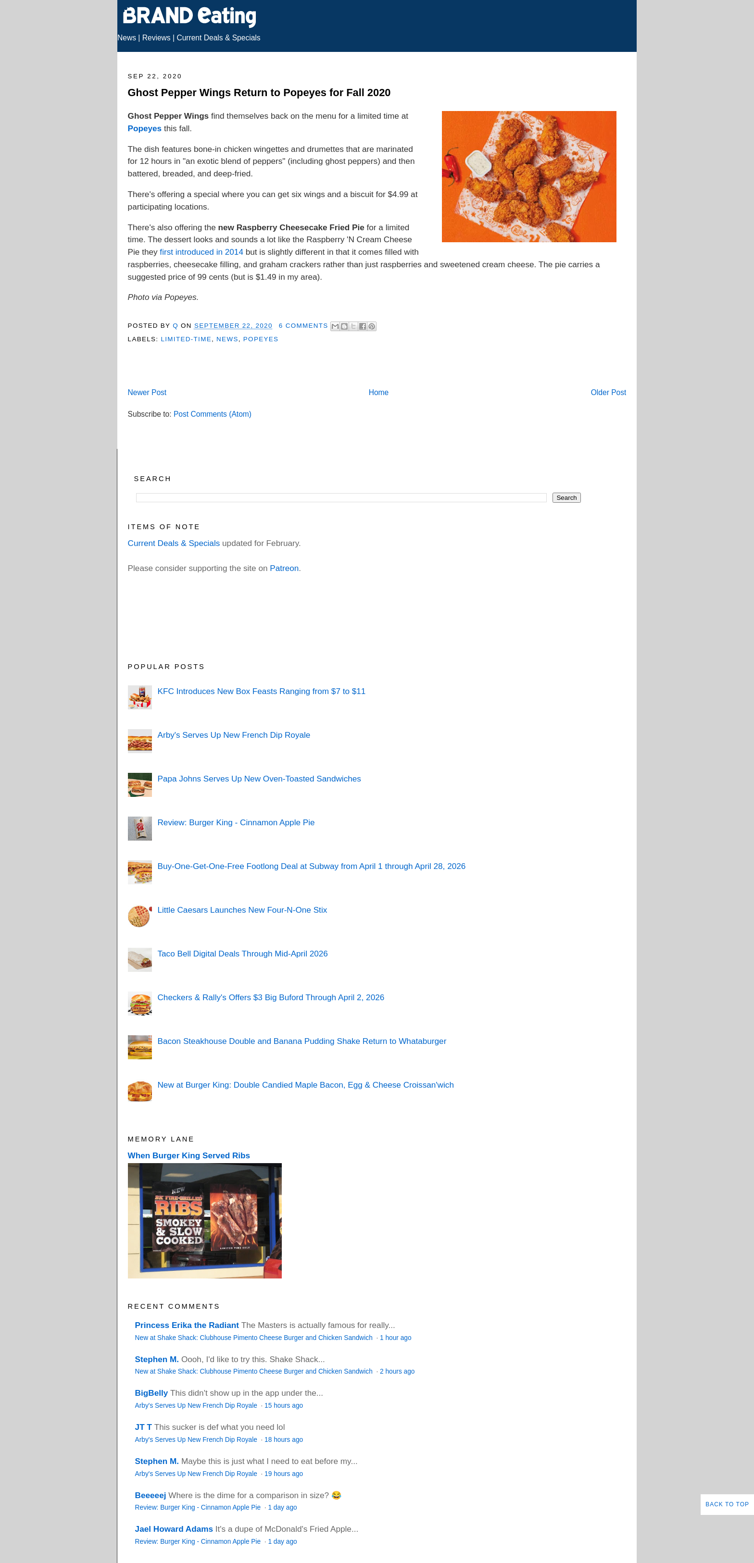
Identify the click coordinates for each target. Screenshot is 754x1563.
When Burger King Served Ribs (189, 1155)
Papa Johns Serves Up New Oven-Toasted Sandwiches (259, 778)
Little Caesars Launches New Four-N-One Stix (242, 910)
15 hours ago (283, 1405)
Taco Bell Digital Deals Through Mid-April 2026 (242, 953)
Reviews (156, 38)
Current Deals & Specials (218, 38)
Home (379, 392)
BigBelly (151, 1393)
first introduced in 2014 (201, 252)
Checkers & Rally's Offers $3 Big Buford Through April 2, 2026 (270, 997)
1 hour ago (396, 1337)
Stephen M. (157, 1359)
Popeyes (145, 128)
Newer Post (147, 392)
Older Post (609, 392)
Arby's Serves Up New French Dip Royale (233, 735)
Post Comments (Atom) (212, 414)
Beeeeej (150, 1495)
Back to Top (727, 1504)
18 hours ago (283, 1439)
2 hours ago (397, 1371)
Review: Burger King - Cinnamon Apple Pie (235, 822)
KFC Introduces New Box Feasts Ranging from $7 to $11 (261, 691)
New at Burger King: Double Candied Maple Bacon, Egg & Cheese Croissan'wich (305, 1085)
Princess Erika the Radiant (187, 1325)
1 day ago (282, 1507)
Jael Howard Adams (174, 1529)
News (126, 38)
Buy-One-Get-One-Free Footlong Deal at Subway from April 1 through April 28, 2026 (311, 866)
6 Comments (303, 325)
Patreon (284, 568)
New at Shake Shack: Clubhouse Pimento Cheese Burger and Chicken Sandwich (255, 1337)
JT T (143, 1427)
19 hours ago (283, 1473)
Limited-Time (186, 339)
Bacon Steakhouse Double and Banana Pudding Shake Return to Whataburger (301, 1041)
